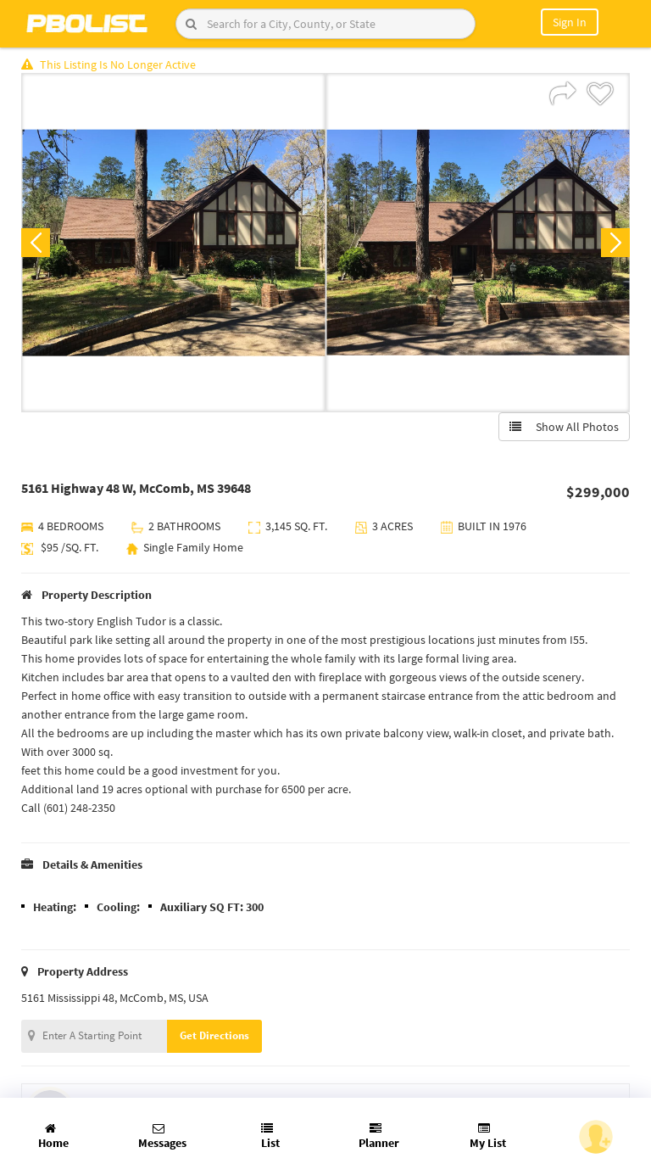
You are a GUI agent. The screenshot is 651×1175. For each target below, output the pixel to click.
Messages (162, 1136)
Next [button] (615, 242)
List (270, 1136)
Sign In (570, 22)
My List (488, 1136)
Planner (379, 1136)
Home (53, 1136)
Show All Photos (564, 426)
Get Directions (214, 1035)
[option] (173, 242)
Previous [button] (35, 242)
